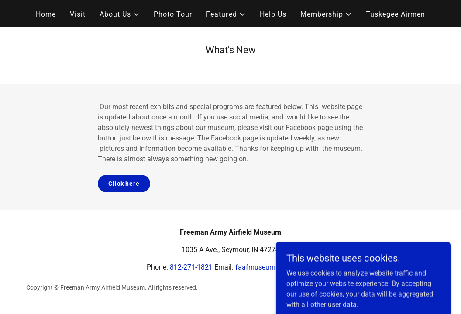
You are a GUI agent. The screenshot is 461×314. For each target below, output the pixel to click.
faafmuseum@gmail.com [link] (274, 267)
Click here (124, 183)
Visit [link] (78, 14)
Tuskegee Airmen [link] (395, 14)
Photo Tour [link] (173, 14)
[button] (120, 14)
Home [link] (46, 14)
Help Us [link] (273, 14)
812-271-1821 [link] (191, 267)
